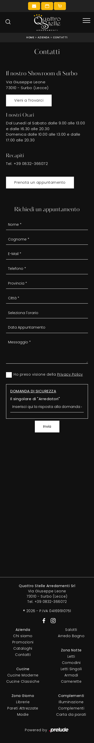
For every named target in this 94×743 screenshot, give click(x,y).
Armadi (71, 675)
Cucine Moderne (23, 675)
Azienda (44, 37)
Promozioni (23, 642)
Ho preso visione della (48, 374)
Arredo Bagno (71, 635)
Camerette (71, 681)
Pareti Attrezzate (22, 708)
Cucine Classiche (22, 681)
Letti (71, 656)
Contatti (60, 37)
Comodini (71, 662)
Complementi (71, 708)
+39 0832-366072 (31, 163)
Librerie (23, 701)
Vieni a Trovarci (28, 100)
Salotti (71, 629)
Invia (47, 426)
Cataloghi (22, 648)
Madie (23, 714)
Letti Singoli (71, 668)
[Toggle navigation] (86, 20)
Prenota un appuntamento (40, 182)
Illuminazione (71, 701)
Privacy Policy (70, 374)
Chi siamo (23, 635)
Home (30, 37)
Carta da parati (71, 714)
